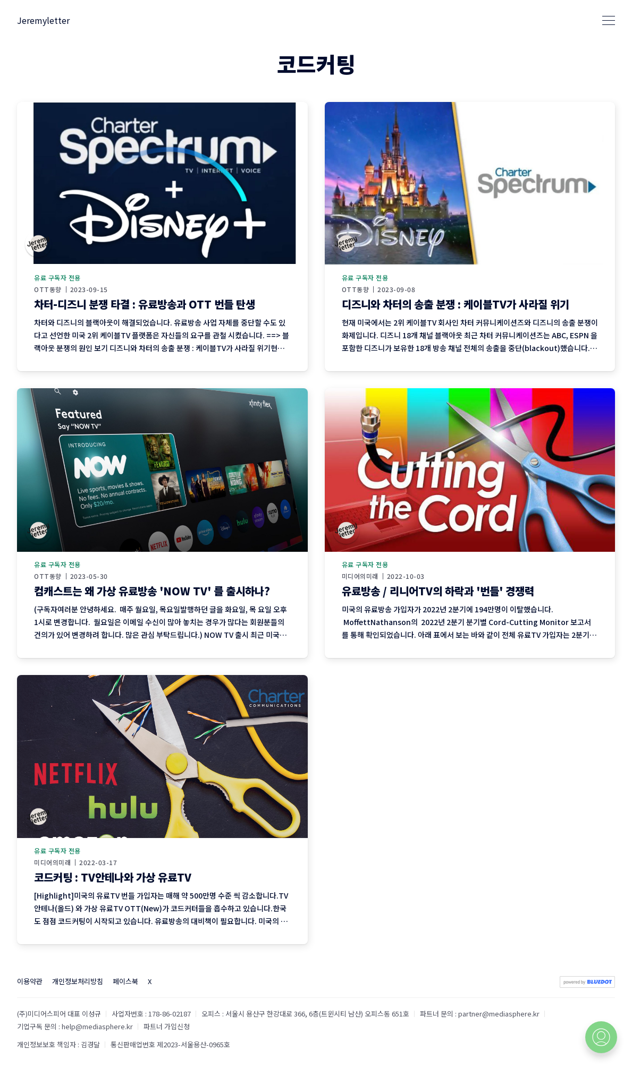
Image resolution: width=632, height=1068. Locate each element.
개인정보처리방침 (77, 981)
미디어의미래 (360, 576)
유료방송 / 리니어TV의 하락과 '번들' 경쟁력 (438, 591)
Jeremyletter (43, 20)
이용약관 (30, 981)
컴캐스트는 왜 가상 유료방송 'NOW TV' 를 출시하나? (152, 591)
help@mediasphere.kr (97, 1026)
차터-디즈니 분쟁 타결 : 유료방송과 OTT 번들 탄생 (144, 304)
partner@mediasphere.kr (499, 1014)
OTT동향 (48, 289)
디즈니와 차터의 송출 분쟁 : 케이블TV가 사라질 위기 (455, 304)
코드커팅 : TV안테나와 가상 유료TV (112, 877)
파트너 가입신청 (167, 1026)
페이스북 (125, 981)
